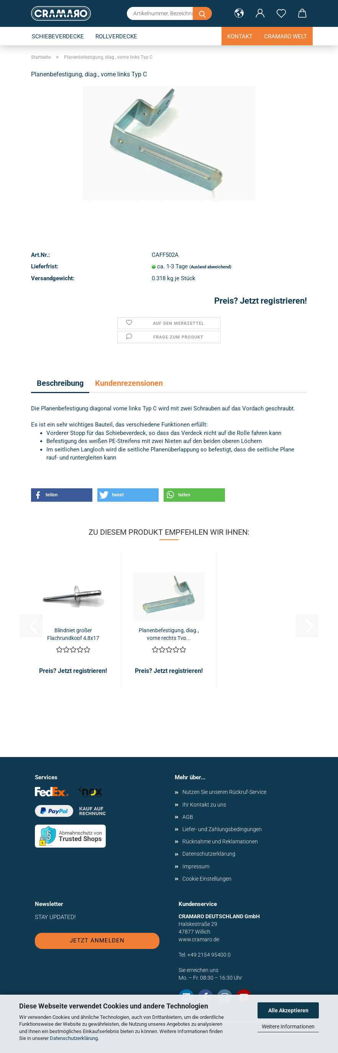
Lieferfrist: (44, 266)
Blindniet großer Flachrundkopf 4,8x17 (73, 633)
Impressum (195, 866)
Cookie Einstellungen (206, 879)
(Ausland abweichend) (210, 266)
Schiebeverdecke (58, 36)
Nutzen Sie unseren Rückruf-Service (224, 792)
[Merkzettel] (281, 13)
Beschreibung (60, 383)
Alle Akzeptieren (288, 1010)
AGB (187, 817)
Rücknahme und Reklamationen (220, 841)
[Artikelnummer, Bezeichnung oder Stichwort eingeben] (202, 13)
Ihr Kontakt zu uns (204, 805)
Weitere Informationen (288, 1026)
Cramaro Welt (285, 36)
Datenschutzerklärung (74, 1038)
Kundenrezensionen (129, 383)
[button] (238, 13)
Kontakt (240, 36)
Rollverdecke (116, 36)
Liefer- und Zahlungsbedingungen (222, 829)
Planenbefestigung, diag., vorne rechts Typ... (169, 633)
